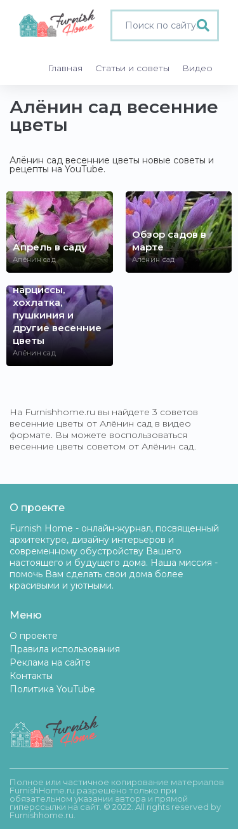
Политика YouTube (52, 689)
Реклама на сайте (50, 662)
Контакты (31, 676)
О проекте (34, 635)
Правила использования (65, 649)
